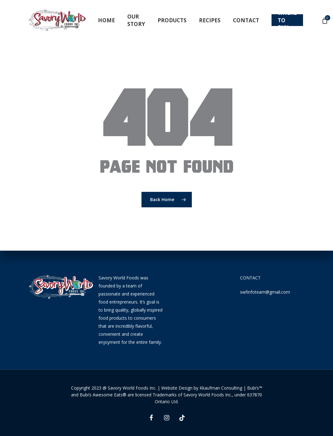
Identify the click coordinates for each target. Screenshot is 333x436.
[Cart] (325, 20)
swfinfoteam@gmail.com (265, 292)
